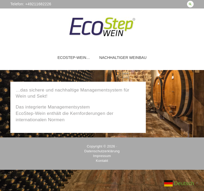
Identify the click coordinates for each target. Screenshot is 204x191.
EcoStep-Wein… (74, 57)
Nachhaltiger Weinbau (123, 57)
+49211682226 (37, 4)
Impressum (102, 156)
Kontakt (102, 161)
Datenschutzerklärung (102, 151)
